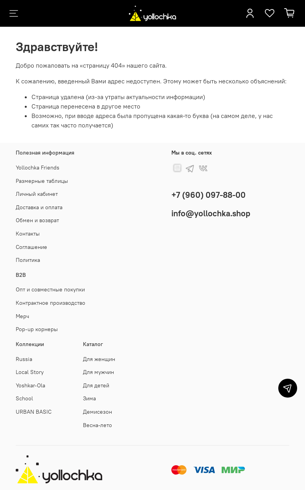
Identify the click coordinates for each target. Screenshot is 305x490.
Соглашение (31, 247)
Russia (24, 359)
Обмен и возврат (37, 220)
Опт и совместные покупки (50, 289)
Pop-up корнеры (37, 329)
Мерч (22, 316)
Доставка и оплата (39, 207)
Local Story (30, 372)
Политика (28, 259)
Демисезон (97, 411)
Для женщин (99, 359)
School (24, 398)
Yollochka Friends (37, 167)
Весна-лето (97, 425)
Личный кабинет (37, 193)
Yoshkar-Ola (30, 385)
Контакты (28, 233)
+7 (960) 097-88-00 (208, 195)
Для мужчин (98, 372)
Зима (89, 398)
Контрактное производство (50, 302)
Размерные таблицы (42, 180)
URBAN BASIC (33, 411)
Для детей (96, 385)
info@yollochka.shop (210, 213)
